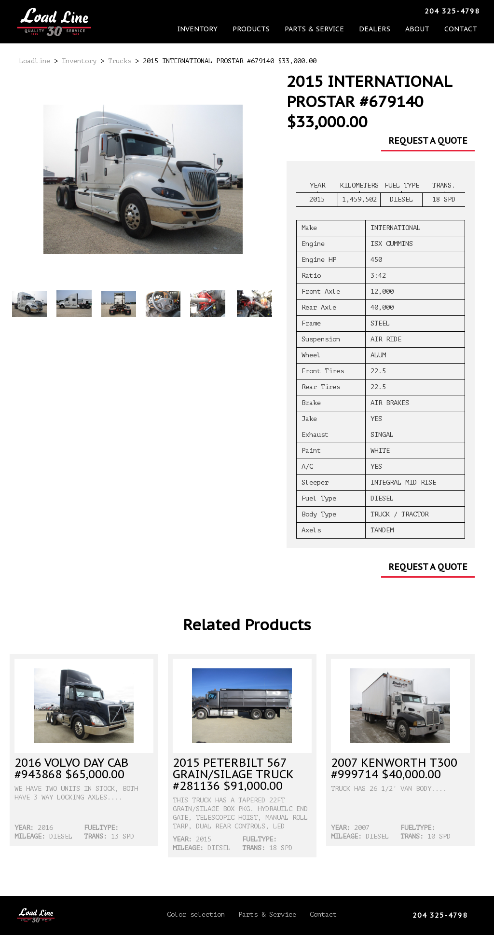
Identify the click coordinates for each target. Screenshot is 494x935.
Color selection (196, 914)
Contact (397, 12)
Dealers (335, 12)
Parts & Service (288, 12)
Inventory (198, 12)
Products (239, 12)
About (365, 12)
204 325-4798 (452, 11)
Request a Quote (427, 140)
